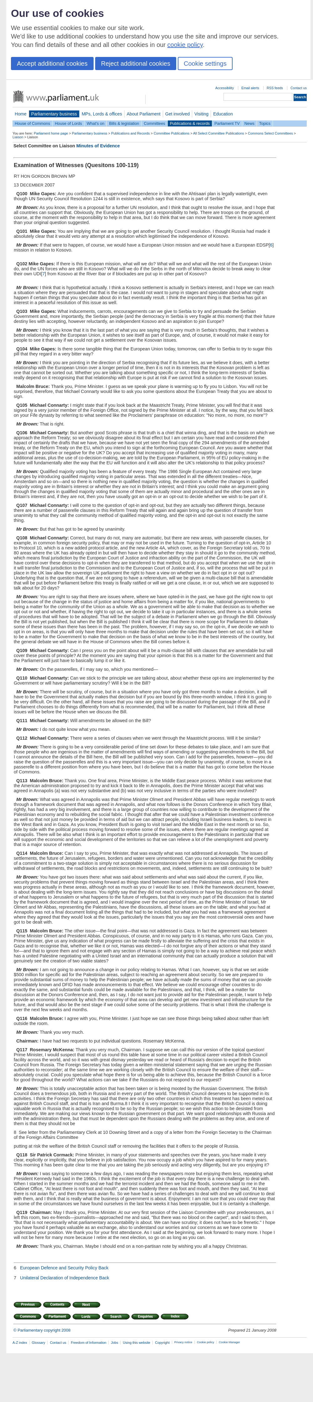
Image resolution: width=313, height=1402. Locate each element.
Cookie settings (205, 63)
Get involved (177, 113)
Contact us (298, 88)
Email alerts (250, 88)
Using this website (136, 1342)
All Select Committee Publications (218, 133)
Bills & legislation (124, 123)
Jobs (114, 1342)
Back (103, 1267)
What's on (96, 123)
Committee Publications (171, 133)
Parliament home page (51, 133)
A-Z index (20, 1342)
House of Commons (32, 123)
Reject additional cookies (135, 63)
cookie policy (185, 44)
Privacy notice (183, 1342)
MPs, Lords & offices (102, 113)
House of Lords (68, 123)
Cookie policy (205, 1342)
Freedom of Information (88, 1342)
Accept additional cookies (52, 63)
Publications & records (190, 123)
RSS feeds (275, 88)
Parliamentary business (54, 113)
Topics (264, 123)
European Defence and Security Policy (58, 1267)
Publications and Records (130, 133)
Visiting (201, 113)
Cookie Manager (229, 1342)
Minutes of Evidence (98, 145)
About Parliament (144, 113)
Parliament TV (227, 123)
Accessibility (224, 88)
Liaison (18, 137)
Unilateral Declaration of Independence (59, 1277)
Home (21, 113)
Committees (154, 123)
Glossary (38, 1342)
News (249, 123)
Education (223, 113)
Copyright (162, 1342)
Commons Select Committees (270, 133)
